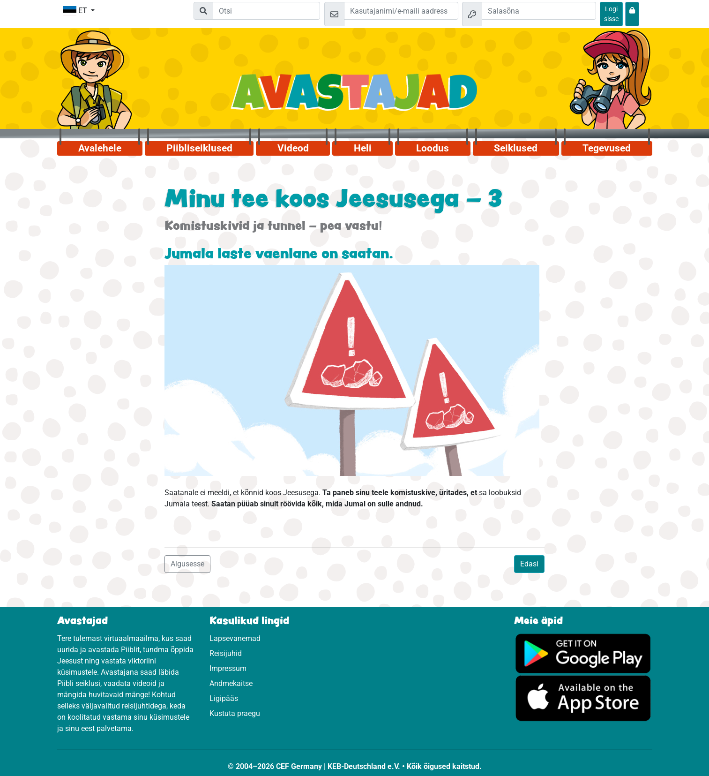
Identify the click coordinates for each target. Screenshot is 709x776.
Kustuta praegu (234, 713)
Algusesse (187, 563)
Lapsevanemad (235, 638)
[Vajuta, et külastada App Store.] (583, 697)
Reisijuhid (225, 653)
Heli (363, 148)
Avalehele (99, 148)
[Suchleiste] (266, 11)
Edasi (529, 563)
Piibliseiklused (199, 148)
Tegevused (606, 148)
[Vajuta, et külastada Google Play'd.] (583, 652)
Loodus (432, 148)
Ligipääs (223, 698)
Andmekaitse (231, 683)
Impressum (227, 668)
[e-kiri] (401, 11)
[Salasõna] (539, 11)
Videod (293, 148)
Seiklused (515, 148)
